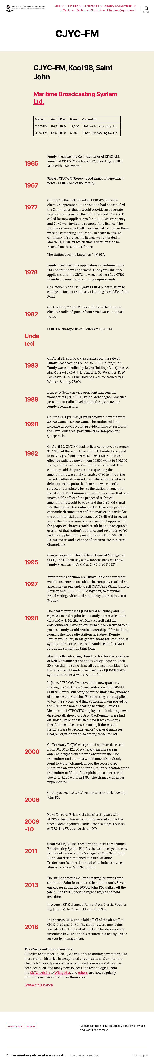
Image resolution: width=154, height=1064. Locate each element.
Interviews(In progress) (121, 10)
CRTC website (40, 973)
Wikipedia (62, 973)
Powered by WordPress (84, 1055)
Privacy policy (15, 1026)
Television (72, 5)
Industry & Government (118, 5)
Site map (31, 1026)
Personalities (91, 5)
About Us (96, 10)
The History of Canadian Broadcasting (41, 1055)
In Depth (65, 10)
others (83, 973)
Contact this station (38, 985)
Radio (57, 5)
